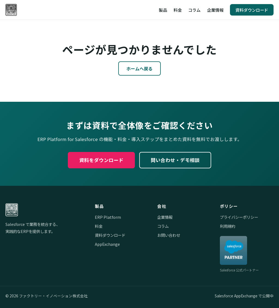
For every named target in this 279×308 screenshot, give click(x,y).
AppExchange (107, 244)
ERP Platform (108, 217)
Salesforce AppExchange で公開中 (244, 295)
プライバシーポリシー (239, 217)
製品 (163, 10)
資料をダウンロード (101, 160)
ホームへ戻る (139, 68)
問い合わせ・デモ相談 (175, 160)
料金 (178, 10)
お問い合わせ (168, 235)
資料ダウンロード (251, 10)
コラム (194, 10)
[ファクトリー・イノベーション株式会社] (11, 10)
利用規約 (227, 226)
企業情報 (215, 10)
